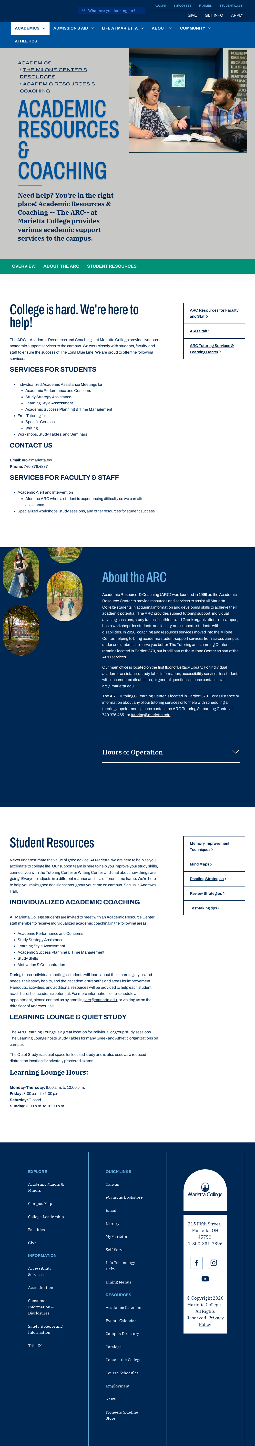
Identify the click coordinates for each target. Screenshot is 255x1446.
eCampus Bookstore (124, 1197)
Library (113, 1223)
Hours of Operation (171, 752)
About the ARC (61, 266)
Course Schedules (122, 1372)
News (111, 1398)
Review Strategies (206, 893)
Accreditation (40, 1287)
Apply (237, 15)
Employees (182, 5)
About (159, 28)
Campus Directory (122, 1333)
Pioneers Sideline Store (122, 1415)
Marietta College (205, 1190)
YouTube (205, 1279)
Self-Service (117, 1249)
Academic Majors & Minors (46, 1187)
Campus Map (40, 1203)
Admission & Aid (70, 28)
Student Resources (112, 266)
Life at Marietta (120, 28)
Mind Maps (199, 864)
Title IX (35, 1345)
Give (192, 15)
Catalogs (114, 1346)
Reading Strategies (207, 879)
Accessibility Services (40, 1271)
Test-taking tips (203, 908)
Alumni (160, 5)
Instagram (214, 1263)
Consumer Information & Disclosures (41, 1306)
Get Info (214, 15)
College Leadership (46, 1216)
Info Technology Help (120, 1265)
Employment (118, 1386)
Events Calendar (121, 1320)
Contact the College (124, 1359)
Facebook (197, 1263)
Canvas (112, 1184)
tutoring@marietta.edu (150, 715)
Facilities (36, 1229)
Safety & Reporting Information (45, 1329)
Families (205, 5)
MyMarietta (116, 1236)
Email (111, 1210)
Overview (24, 266)
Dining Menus (118, 1282)
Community (192, 28)
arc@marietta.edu (37, 460)
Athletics (26, 41)
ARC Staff (198, 331)
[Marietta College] (41, 11)
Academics (27, 28)
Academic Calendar (124, 1307)
